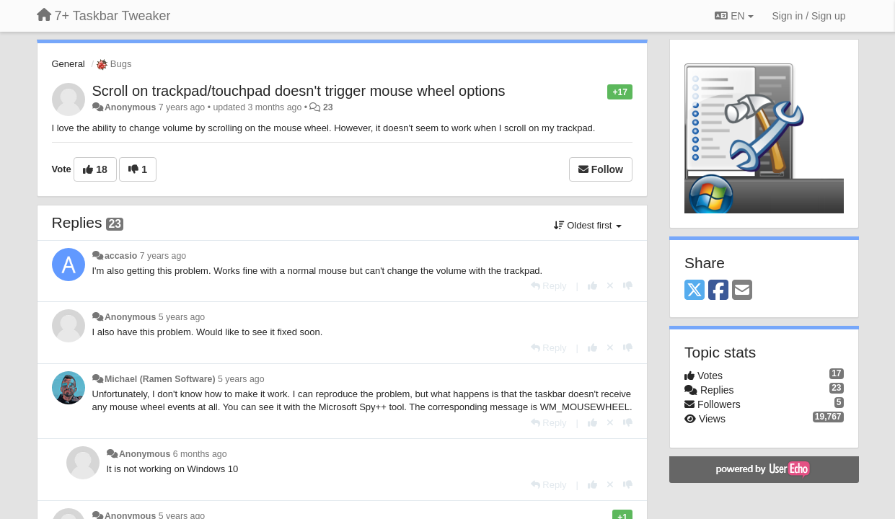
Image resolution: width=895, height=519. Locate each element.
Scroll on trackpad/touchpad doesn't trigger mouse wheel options (299, 91)
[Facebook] (718, 290)
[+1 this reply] (592, 285)
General (68, 63)
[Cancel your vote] (610, 285)
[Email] (742, 290)
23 (328, 107)
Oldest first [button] (588, 225)
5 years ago (182, 317)
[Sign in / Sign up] (809, 16)
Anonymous (130, 107)
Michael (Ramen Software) (160, 379)
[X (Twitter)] (694, 290)
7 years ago (163, 256)
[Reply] (549, 285)
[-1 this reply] (627, 285)
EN (734, 16)
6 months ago (200, 454)
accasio (121, 256)
